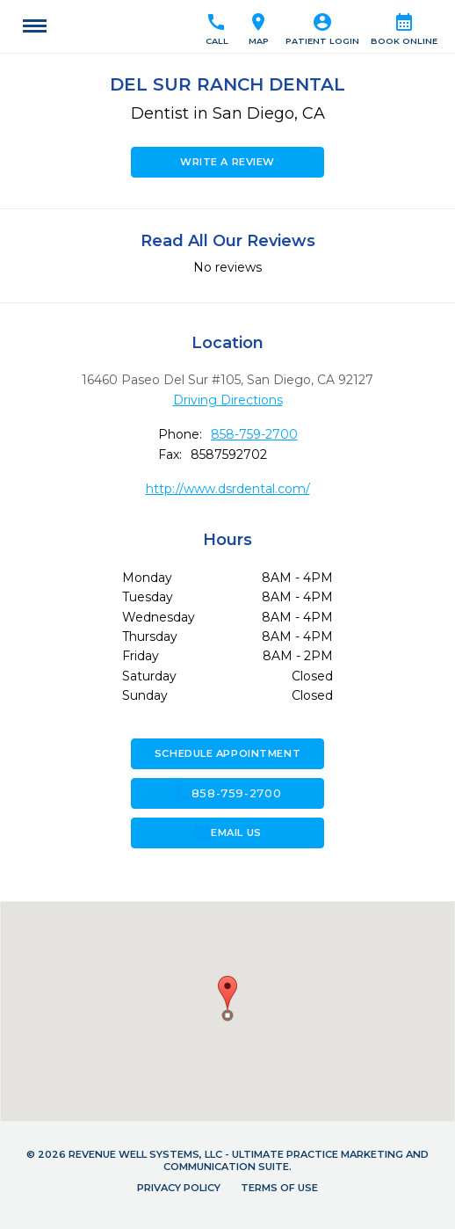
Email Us (227, 832)
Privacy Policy (178, 1188)
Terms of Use (279, 1188)
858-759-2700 (254, 434)
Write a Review (227, 162)
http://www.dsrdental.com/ (228, 489)
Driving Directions (228, 400)
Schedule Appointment (227, 753)
